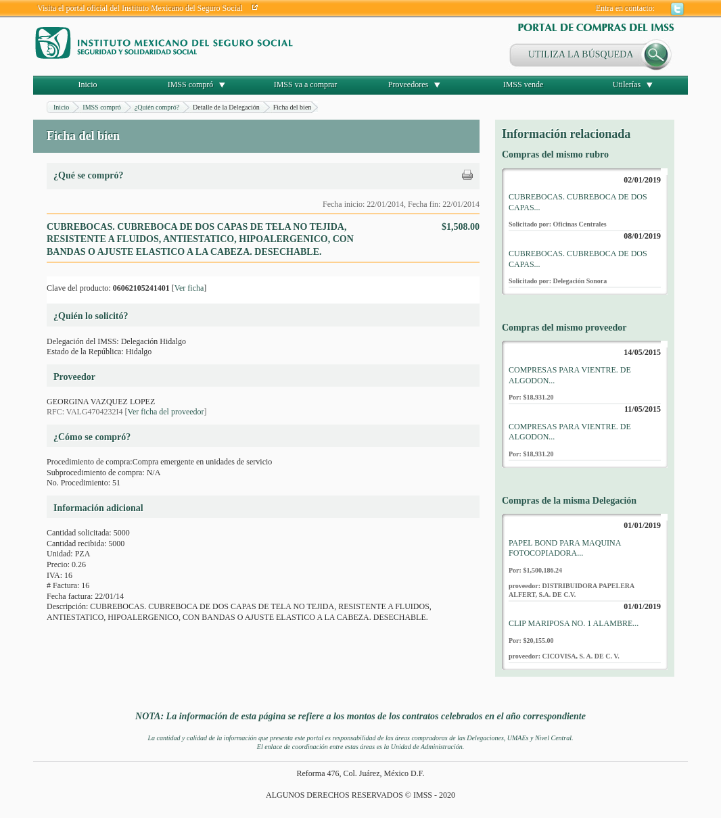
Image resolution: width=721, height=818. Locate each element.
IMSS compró (191, 84)
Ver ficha (189, 288)
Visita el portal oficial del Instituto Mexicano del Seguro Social (140, 8)
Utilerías (627, 84)
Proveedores (408, 84)
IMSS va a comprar (306, 84)
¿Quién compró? (157, 107)
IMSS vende (523, 84)
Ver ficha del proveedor (166, 411)
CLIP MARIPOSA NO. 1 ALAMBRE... (573, 623)
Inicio (87, 84)
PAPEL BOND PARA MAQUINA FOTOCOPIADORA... (565, 548)
